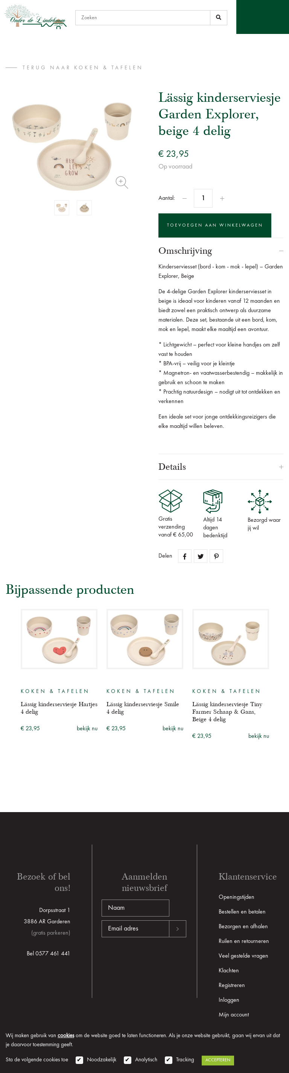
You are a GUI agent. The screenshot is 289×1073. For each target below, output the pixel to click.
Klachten (229, 971)
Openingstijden (236, 897)
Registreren (232, 986)
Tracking (185, 1060)
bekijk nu (87, 729)
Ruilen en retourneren (244, 941)
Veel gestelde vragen (243, 956)
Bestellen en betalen (242, 912)
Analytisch (146, 1060)
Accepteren (217, 1060)
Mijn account (234, 1015)
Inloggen (229, 1000)
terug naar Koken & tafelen (83, 68)
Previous (10, 669)
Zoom (122, 182)
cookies (66, 1036)
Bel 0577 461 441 (48, 954)
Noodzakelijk (101, 1060)
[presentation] (159, 961)
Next (278, 669)
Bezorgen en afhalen (243, 927)
